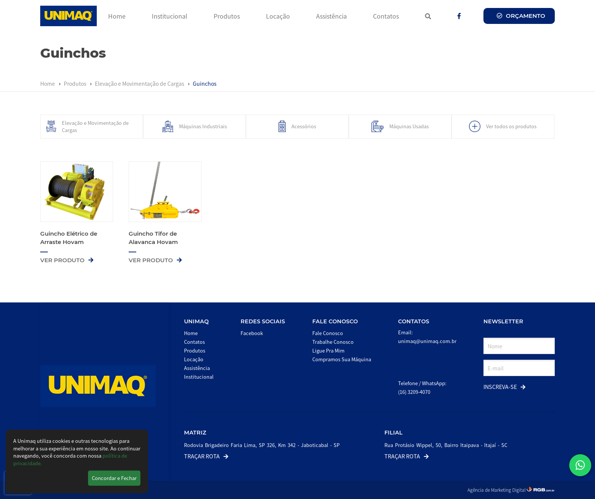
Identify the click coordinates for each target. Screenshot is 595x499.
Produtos (227, 15)
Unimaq (196, 321)
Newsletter (503, 321)
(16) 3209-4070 (414, 391)
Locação (278, 15)
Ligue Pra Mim (328, 350)
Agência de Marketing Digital (497, 489)
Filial (393, 432)
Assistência (331, 15)
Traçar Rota (206, 456)
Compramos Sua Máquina (341, 359)
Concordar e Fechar (114, 478)
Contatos (386, 15)
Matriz (195, 432)
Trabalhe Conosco (333, 341)
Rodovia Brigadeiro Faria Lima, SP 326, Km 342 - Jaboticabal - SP (262, 445)
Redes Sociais (263, 321)
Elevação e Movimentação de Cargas (140, 83)
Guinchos (205, 83)
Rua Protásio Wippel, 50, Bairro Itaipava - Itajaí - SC (445, 445)
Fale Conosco (335, 321)
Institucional (169, 15)
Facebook (252, 333)
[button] (580, 465)
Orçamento (521, 15)
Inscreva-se (504, 386)
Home (117, 15)
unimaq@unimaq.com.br (427, 341)
